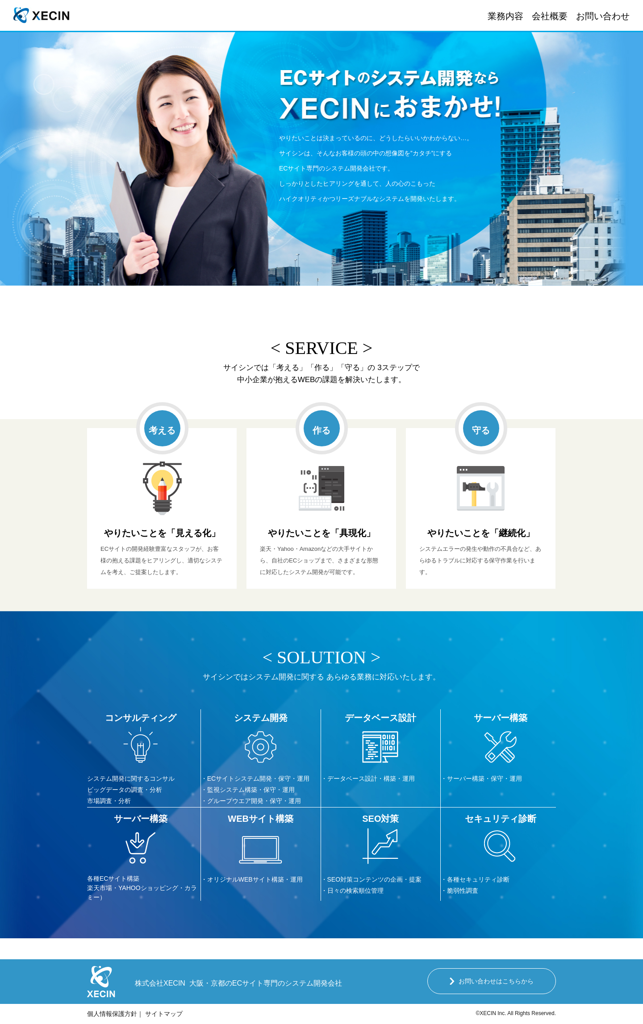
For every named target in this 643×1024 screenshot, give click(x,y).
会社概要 (550, 16)
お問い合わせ (603, 16)
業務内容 (505, 16)
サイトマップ (164, 1013)
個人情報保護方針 (112, 1013)
